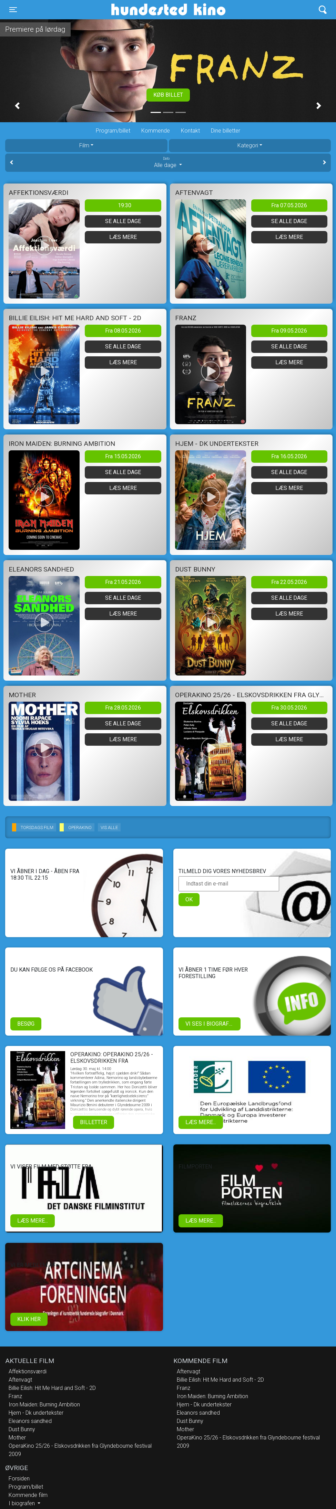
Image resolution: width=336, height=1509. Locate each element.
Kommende (155, 130)
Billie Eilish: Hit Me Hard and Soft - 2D (52, 1388)
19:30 (124, 205)
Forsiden (19, 1478)
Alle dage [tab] (168, 162)
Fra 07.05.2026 (289, 205)
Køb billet (168, 95)
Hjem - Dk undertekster (36, 1413)
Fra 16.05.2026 (289, 456)
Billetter (93, 1122)
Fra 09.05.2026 (289, 330)
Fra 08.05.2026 (123, 330)
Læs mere (123, 237)
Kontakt (190, 130)
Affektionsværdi (28, 1371)
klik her (29, 1319)
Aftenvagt (20, 1379)
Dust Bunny (22, 1429)
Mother (17, 1437)
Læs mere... (200, 1122)
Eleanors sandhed (30, 1421)
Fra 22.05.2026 (289, 582)
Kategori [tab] (247, 145)
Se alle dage (123, 221)
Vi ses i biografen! (211, 1023)
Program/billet (113, 130)
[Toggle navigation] (13, 9)
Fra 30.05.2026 (289, 707)
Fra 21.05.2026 (123, 582)
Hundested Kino (135, 10)
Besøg (25, 1023)
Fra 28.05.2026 (123, 707)
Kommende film (28, 1495)
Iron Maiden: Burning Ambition (44, 1404)
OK (189, 899)
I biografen (22, 1503)
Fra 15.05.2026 (123, 456)
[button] (17, 105)
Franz (15, 1396)
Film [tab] (84, 145)
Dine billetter (225, 130)
